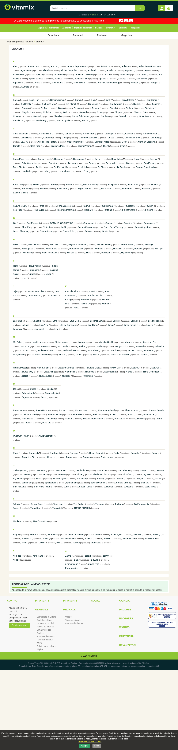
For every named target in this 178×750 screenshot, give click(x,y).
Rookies (87, 457)
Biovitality (38, 116)
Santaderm (123, 470)
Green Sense (46, 231)
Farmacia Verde (65, 206)
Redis (116, 453)
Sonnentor (27, 483)
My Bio (144, 354)
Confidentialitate (44, 620)
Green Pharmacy (21, 231)
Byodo (85, 120)
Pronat (159, 418)
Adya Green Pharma (149, 66)
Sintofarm (127, 474)
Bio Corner (152, 100)
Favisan (149, 206)
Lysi (56, 329)
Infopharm (34, 270)
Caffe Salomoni (20, 133)
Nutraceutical (45, 376)
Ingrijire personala (83, 28)
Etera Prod (62, 188)
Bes (93, 100)
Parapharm (18, 410)
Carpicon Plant (150, 133)
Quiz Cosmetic (46, 436)
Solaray (101, 478)
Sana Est (41, 470)
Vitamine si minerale (74, 623)
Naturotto (89, 372)
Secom (27, 474)
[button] (162, 7)
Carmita (129, 133)
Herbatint (117, 248)
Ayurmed (24, 87)
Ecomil (36, 184)
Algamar (129, 70)
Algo (146, 70)
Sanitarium (81, 470)
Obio (15, 389)
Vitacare (137, 534)
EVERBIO (127, 188)
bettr (108, 100)
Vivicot (42, 542)
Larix (55, 321)
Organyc (26, 397)
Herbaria (99, 248)
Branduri (110, 28)
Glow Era (26, 227)
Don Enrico (149, 163)
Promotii (123, 28)
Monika (114, 350)
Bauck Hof (34, 100)
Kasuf (92, 291)
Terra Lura (58, 504)
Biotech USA (140, 112)
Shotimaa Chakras (102, 474)
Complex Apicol (102, 142)
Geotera (109, 223)
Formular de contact (46, 636)
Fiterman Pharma (65, 210)
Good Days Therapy (113, 227)
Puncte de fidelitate (45, 626)
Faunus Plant (107, 206)
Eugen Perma (84, 188)
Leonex (134, 321)
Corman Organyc (146, 142)
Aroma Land (57, 82)
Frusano (149, 210)
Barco (16, 100)
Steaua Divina (123, 483)
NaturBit (155, 368)
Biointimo (47, 112)
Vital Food (26, 538)
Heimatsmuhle (103, 244)
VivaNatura (150, 538)
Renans (155, 453)
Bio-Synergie (116, 104)
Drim (46, 171)
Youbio (16, 560)
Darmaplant (78, 159)
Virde (97, 534)
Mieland (140, 346)
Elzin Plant (133, 184)
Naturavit (135, 368)
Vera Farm (52, 534)
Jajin (15, 291)
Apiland (102, 78)
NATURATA (115, 368)
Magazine (135, 28)
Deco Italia (116, 159)
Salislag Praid (19, 470)
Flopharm (88, 210)
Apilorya (122, 78)
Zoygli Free (93, 564)
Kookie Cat (86, 299)
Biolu (65, 112)
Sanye (143, 470)
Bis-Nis (57, 116)
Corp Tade (35, 146)
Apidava (58, 78)
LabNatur (17, 321)
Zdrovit (88, 556)
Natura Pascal (20, 368)
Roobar (69, 457)
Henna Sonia (127, 244)
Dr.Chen (102, 167)
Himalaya (27, 252)
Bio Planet (71, 104)
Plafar (130, 414)
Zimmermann (71, 564)
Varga (16, 534)
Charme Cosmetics (88, 137)
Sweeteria (128, 487)
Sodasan (81, 478)
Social (95, 600)
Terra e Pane (37, 504)
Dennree (72, 163)
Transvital (57, 508)
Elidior (69, 184)
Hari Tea (54, 244)
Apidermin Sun (81, 78)
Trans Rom (35, 508)
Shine (80, 474)
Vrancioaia (96, 542)
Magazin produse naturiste (20, 41)
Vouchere (53, 35)
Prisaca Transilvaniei (93, 418)
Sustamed (108, 487)
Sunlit (66, 487)
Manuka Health (106, 342)
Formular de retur (45, 639)
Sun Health (18, 487)
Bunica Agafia (63, 120)
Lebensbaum (96, 321)
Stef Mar (145, 483)
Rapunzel (33, 453)
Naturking (50, 372)
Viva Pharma (128, 538)
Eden (53, 184)
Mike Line (159, 346)
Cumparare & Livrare (46, 617)
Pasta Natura (42, 410)
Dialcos (129, 163)
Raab (15, 453)
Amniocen (125, 74)
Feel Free (17, 210)
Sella (45, 474)
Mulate (96, 354)
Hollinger (105, 252)
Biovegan (17, 116)
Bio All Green (128, 100)
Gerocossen (149, 223)
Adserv (125, 66)
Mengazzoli (120, 346)
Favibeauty (130, 206)
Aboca (54, 66)
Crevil (106, 146)
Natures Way (26, 372)
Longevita (18, 329)
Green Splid (68, 231)
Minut (26, 350)
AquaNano (18, 82)
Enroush (26, 188)
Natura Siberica (66, 368)
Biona (100, 112)
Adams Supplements (77, 66)
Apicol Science (36, 78)
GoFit (63, 227)
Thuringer (100, 504)
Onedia (49, 389)
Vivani (24, 542)
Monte (131, 350)
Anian (143, 74)
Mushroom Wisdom (120, 354)
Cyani (122, 146)
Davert (98, 159)
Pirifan (113, 414)
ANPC (39, 643)
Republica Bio (28, 457)
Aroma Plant (79, 82)
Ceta (64, 137)
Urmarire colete (44, 630)
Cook (124, 142)
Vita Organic (117, 534)
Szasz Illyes (151, 487)
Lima (110, 325)
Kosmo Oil (86, 303)
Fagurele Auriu (20, 206)
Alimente (66, 28)
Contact (13, 600)
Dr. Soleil (82, 167)
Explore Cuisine (20, 193)
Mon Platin (93, 350)
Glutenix (47, 227)
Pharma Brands (156, 410)
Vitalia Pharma (67, 538)
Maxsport (24, 346)
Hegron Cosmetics (77, 244)
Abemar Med (33, 66)
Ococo (33, 389)
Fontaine (107, 210)
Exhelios (146, 188)
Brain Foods (145, 116)
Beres (78, 100)
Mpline (62, 354)
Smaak (39, 478)
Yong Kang (38, 556)
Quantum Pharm (21, 436)
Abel (15, 66)
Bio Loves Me (48, 104)
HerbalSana (51, 248)
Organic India (51, 393)
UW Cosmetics (40, 521)
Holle (88, 252)
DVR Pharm (64, 171)
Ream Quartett (96, 453)
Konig (68, 299)
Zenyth (106, 556)
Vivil (58, 542)
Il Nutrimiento (35, 266)
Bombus (105, 116)
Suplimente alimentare (48, 28)
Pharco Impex (131, 410)
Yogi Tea (17, 556)
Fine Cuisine (40, 210)
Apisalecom (142, 78)
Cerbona (47, 137)
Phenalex (77, 414)
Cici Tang (155, 137)
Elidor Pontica (90, 184)
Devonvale (111, 163)
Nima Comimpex (151, 372)
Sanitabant (61, 470)
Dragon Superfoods (145, 167)
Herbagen (149, 244)
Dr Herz (39, 167)
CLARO (24, 142)
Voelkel (76, 542)
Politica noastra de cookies (90, 741)
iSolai (33, 274)
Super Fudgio (85, 487)
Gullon (88, 231)
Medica (100, 346)
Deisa (136, 159)
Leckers (117, 321)
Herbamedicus (76, 248)
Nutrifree (66, 376)
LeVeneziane (154, 321)
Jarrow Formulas (36, 291)
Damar (41, 159)
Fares (41, 206)
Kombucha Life (95, 295)
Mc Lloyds (63, 346)
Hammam (33, 244)
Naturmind (70, 372)
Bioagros (155, 104)
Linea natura (130, 325)
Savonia (160, 470)
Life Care (92, 325)
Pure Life (46, 422)
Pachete (99, 28)
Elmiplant (112, 184)
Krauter (105, 303)
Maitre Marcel (61, 342)
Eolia (42, 188)
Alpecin (39, 74)
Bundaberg (41, 120)
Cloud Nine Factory (47, 142)
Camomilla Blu (46, 133)
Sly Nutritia (18, 478)
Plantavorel (148, 414)
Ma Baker (17, 342)
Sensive (62, 474)
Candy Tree (88, 133)
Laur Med (74, 321)
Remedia (135, 453)
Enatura (154, 184)
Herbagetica (27, 248)
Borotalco (123, 116)
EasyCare (18, 184)
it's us (23, 278)
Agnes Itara (26, 70)
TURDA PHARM (82, 508)
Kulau (76, 307)
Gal (14, 223)
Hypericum (126, 252)
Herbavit (138, 248)
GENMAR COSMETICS (61, 223)
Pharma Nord (30, 414)
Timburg (119, 504)
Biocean (78, 108)
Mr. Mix (79, 354)
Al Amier (47, 70)
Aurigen (154, 82)
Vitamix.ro (92, 656)
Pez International (106, 410)
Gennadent (88, 223)
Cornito (16, 146)
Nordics (24, 376)
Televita (16, 504)
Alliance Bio (18, 74)
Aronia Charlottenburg (108, 82)
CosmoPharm (84, 146)
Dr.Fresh (121, 167)
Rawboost (55, 453)
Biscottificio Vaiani (80, 116)
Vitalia (46, 538)
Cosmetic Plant (58, 146)
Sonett (158, 478)
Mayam (44, 346)
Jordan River (34, 295)
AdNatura (105, 66)
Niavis (129, 372)
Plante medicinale (73, 620)
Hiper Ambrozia (49, 252)
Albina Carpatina (69, 70)
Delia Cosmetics (29, 163)
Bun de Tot (18, 120)
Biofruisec (149, 108)
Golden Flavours (86, 227)
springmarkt (72, 483)
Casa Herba (26, 137)
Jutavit (54, 295)
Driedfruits (26, 171)
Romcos (51, 457)
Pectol (62, 410)
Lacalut (37, 321)
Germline (128, 223)
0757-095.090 (108, 14)
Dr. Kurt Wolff (60, 167)
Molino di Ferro (70, 350)
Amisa (107, 74)
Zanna (68, 556)
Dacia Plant (18, 159)
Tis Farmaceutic (141, 504)
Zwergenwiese (72, 568)
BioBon (44, 108)
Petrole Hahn (81, 410)
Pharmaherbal (55, 414)
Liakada (25, 325)
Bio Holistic (25, 104)
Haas (15, 244)
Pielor (96, 414)
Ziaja (76, 560)
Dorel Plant (18, 167)
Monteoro (149, 350)
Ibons (15, 266)
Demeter (53, 163)
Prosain (28, 422)
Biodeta (95, 108)
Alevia (110, 70)
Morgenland (18, 354)
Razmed (74, 453)
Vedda (33, 534)
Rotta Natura (107, 457)
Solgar (140, 478)
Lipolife (149, 325)
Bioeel (113, 108)
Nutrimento (88, 376)
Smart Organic (60, 478)
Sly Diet (147, 474)
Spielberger (50, 483)
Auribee (135, 82)
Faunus (86, 206)
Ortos (43, 397)
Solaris (120, 478)
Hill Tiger (159, 248)
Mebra (82, 346)
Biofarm (130, 108)
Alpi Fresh (59, 74)
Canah (67, 133)
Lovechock (39, 329)
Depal (91, 163)
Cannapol (109, 133)
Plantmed (50, 418)
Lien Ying (43, 325)
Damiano (58, 159)
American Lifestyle (84, 74)
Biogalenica (27, 112)
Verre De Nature (76, 534)
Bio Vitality (93, 104)
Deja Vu (154, 159)
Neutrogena (110, 372)
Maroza (128, 342)
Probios (141, 418)
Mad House (38, 342)
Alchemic (92, 70)
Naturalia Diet (92, 368)
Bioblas (25, 108)
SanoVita (101, 470)
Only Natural (28, 393)
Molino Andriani (45, 350)
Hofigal (70, 252)
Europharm (106, 188)
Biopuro (118, 112)
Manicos (82, 342)
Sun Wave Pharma (43, 487)
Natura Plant (43, 368)
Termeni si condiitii (45, 623)
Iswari (49, 274)
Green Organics (142, 227)
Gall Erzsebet (33, 223)
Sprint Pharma (98, 483)
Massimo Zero (150, 342)
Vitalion (88, 538)
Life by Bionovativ (68, 325)
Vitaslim (107, 538)
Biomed (83, 112)
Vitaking (156, 534)
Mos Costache (42, 354)
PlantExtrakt (27, 418)
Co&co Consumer (75, 142)
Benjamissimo (57, 100)
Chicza (111, 137)
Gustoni (106, 231)
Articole (68, 617)
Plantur (68, 418)
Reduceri (78, 35)
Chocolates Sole (132, 137)
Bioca (61, 108)
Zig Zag (94, 560)
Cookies (40, 633)
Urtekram (17, 521)
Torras (16, 508)
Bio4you (137, 104)
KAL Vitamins (71, 291)
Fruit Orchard (128, 210)
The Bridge (78, 504)
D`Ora (85, 171)
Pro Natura (119, 418)
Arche (37, 82)
